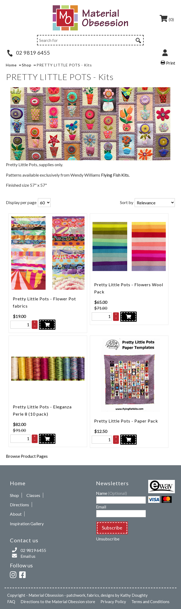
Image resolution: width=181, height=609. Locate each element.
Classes (33, 495)
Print (170, 62)
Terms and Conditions (150, 601)
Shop (14, 495)
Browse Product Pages (27, 456)
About (16, 513)
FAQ (11, 601)
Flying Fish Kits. (115, 174)
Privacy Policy (113, 601)
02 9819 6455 (28, 52)
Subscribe (112, 528)
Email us (28, 556)
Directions (19, 504)
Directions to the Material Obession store (58, 601)
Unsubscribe (107, 538)
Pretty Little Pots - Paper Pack (126, 420)
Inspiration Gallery (27, 523)
